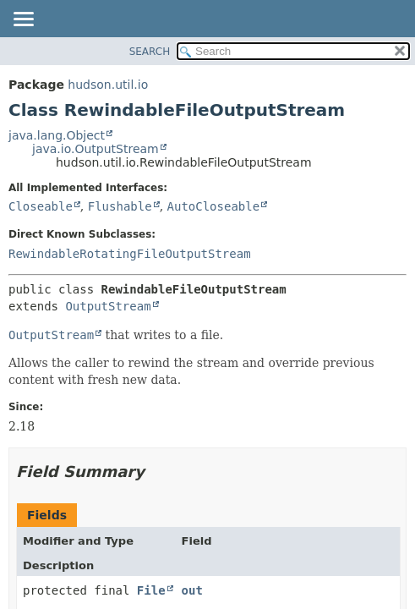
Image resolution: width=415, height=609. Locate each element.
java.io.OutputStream (95, 149)
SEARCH (150, 52)
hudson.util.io (108, 84)
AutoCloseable (213, 206)
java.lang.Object (56, 135)
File (151, 590)
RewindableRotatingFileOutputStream (129, 254)
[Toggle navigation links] (22, 20)
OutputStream (107, 306)
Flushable (120, 206)
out (192, 590)
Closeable (40, 206)
